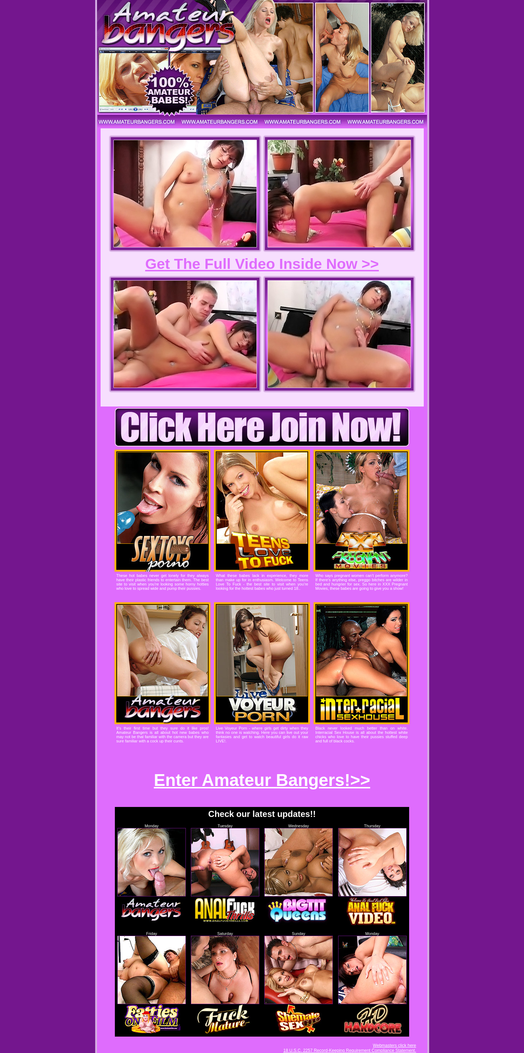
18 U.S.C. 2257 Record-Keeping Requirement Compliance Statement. (349, 1050)
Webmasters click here (394, 1045)
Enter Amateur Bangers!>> (262, 780)
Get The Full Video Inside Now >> (262, 263)
